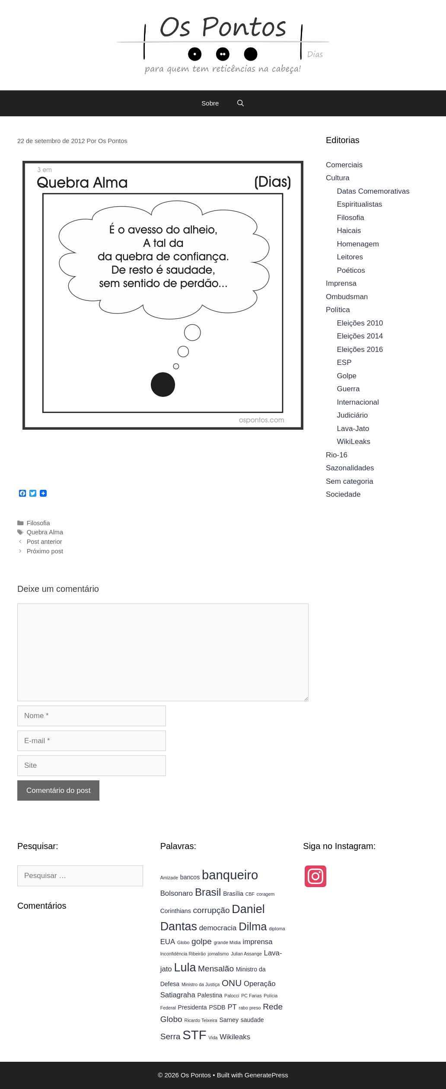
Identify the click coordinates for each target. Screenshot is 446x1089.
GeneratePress (266, 1075)
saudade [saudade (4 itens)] (252, 1019)
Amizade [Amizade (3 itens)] (169, 877)
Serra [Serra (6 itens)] (170, 1036)
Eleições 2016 (360, 349)
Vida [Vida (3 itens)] (212, 1037)
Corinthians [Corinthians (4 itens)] (175, 910)
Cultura (338, 178)
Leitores (350, 257)
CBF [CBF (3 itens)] (250, 894)
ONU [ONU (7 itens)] (232, 983)
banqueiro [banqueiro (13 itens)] (230, 875)
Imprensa (341, 283)
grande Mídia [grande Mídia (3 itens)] (227, 942)
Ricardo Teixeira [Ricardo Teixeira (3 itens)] (200, 1020)
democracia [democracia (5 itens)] (218, 928)
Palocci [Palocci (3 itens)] (231, 995)
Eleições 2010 (360, 323)
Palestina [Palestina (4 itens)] (210, 995)
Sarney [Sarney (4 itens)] (229, 1019)
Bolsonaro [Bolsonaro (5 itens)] (176, 893)
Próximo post (45, 551)
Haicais (349, 231)
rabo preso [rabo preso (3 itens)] (250, 1007)
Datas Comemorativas (373, 191)
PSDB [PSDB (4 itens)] (217, 1007)
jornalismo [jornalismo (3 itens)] (218, 953)
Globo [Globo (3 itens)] (183, 942)
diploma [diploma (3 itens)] (277, 928)
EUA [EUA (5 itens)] (167, 942)
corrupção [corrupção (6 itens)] (211, 910)
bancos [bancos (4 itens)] (190, 877)
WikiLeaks (353, 442)
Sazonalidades (350, 468)
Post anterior (44, 541)
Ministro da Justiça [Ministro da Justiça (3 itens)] (201, 984)
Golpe (347, 376)
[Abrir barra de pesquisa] (240, 103)
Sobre (210, 103)
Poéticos (351, 270)
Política (338, 310)
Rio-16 (336, 455)
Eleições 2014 (360, 336)
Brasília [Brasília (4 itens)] (233, 893)
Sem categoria (349, 481)
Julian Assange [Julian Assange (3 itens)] (246, 953)
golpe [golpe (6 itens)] (201, 941)
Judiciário (352, 415)
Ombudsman (347, 297)
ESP (344, 362)
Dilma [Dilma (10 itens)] (253, 926)
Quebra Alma (45, 532)
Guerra (348, 389)
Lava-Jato (353, 429)
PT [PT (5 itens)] (231, 1007)
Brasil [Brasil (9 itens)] (208, 892)
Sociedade (343, 494)
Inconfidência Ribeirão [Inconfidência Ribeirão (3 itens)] (183, 953)
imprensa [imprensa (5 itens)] (258, 942)
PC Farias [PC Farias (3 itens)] (251, 995)
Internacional (358, 402)
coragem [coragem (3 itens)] (265, 894)
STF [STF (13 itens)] (194, 1035)
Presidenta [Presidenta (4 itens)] (192, 1007)
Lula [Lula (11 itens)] (185, 967)
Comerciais (344, 165)
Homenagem (358, 244)
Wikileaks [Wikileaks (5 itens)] (235, 1037)
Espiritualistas (359, 204)
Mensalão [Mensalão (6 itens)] (216, 968)
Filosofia (38, 523)
